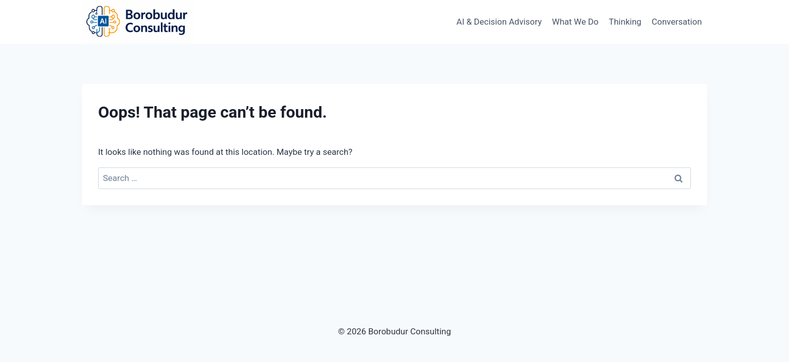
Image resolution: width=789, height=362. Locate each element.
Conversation (677, 22)
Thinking (625, 22)
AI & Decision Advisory (499, 22)
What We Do (575, 22)
